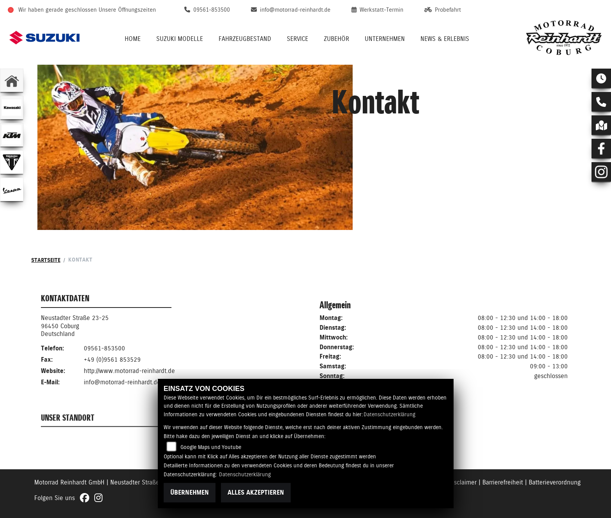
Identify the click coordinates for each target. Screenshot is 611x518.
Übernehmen (189, 492)
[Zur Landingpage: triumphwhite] (11, 162)
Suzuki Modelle (179, 38)
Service (297, 38)
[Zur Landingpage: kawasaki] (11, 107)
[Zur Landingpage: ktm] (11, 135)
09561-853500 (104, 349)
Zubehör (336, 38)
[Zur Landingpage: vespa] (11, 189)
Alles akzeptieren (256, 492)
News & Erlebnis (444, 38)
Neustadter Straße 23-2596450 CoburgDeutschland (75, 327)
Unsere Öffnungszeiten (127, 9)
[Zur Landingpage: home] (11, 80)
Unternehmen (385, 38)
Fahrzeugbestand (245, 38)
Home (133, 38)
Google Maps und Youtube (210, 447)
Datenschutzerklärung (389, 414)
